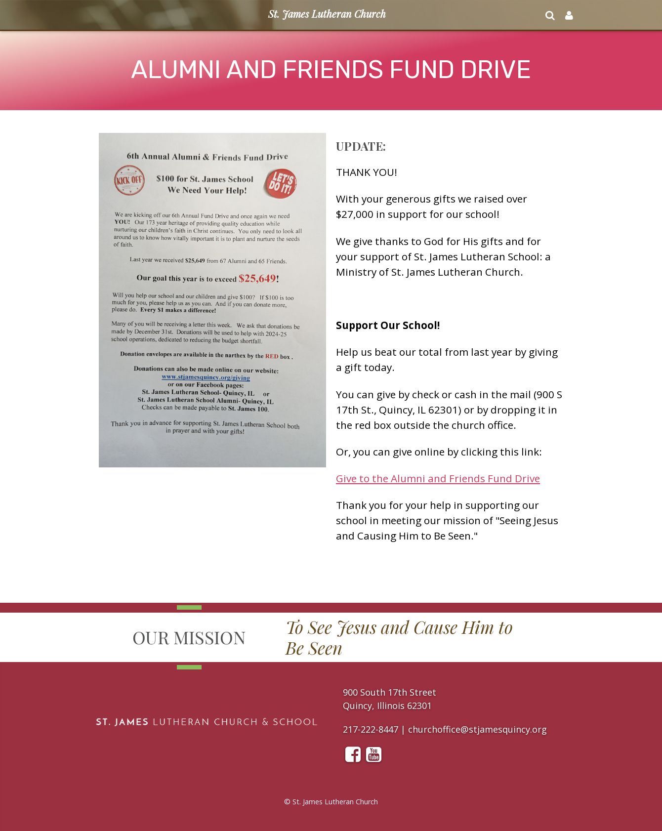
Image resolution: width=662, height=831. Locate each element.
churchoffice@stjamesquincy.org (477, 729)
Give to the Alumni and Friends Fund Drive (438, 478)
